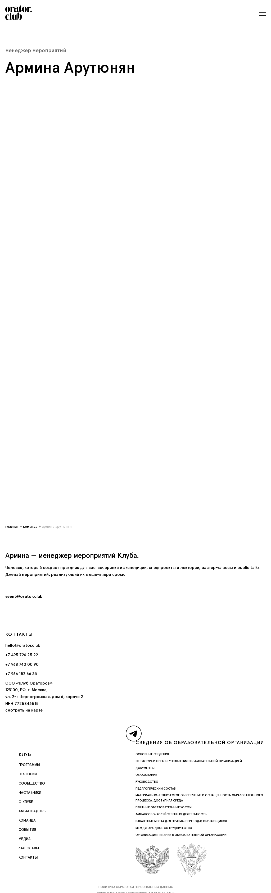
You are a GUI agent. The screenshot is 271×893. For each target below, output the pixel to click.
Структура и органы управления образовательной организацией (189, 761)
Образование (146, 775)
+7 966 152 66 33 (21, 673)
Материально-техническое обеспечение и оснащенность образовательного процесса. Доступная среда (199, 797)
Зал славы (29, 848)
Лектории (28, 774)
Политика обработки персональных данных (135, 887)
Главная (12, 526)
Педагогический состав (156, 788)
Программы (29, 765)
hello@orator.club (22, 645)
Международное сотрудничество (164, 828)
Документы (145, 768)
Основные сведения (152, 754)
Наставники (30, 792)
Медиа (25, 839)
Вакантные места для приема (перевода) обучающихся (181, 821)
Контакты (28, 857)
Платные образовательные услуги (164, 807)
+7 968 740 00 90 (22, 664)
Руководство (147, 781)
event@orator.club (24, 596)
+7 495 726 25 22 (21, 654)
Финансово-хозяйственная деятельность (171, 814)
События (27, 829)
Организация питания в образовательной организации (181, 835)
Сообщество (32, 783)
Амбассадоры (33, 811)
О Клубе (26, 802)
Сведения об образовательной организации (200, 742)
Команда (30, 526)
